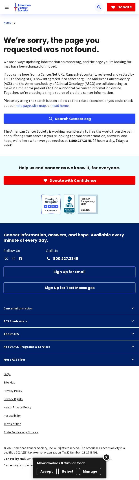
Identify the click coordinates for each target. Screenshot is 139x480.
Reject (67, 471)
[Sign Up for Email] (69, 272)
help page (23, 105)
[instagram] (13, 258)
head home (60, 105)
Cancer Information (69, 308)
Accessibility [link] (12, 416)
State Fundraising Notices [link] (21, 432)
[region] (69, 468)
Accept (46, 471)
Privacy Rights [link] (13, 399)
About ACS (69, 334)
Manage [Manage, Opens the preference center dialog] (90, 471)
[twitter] (6, 258)
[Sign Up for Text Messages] (69, 288)
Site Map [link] (9, 382)
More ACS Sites (69, 359)
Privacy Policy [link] (13, 391)
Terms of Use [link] (12, 424)
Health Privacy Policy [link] (17, 407)
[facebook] (20, 258)
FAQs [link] (7, 374)
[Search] (99, 7)
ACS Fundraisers (69, 321)
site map (39, 105)
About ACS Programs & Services (69, 346)
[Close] (106, 457)
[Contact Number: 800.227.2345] (62, 258)
